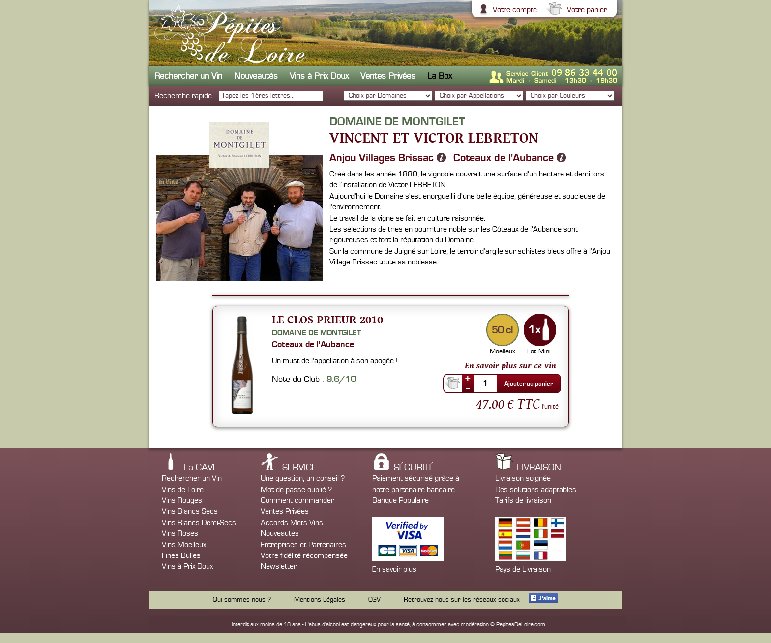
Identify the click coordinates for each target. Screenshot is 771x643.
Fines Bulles (181, 555)
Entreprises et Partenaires (303, 544)
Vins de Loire (183, 489)
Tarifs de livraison (523, 500)
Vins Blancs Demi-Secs (199, 522)
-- (468, 387)
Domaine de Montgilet (316, 332)
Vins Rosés (180, 533)
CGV (374, 600)
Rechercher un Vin (188, 76)
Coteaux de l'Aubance (503, 158)
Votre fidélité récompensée (304, 555)
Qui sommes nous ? (242, 600)
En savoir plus (394, 569)
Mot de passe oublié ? (296, 489)
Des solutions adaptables (535, 489)
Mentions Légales (319, 600)
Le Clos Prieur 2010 (327, 319)
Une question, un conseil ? (303, 478)
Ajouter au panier (528, 383)
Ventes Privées (387, 76)
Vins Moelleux (184, 544)
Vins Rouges (182, 500)
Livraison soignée (523, 478)
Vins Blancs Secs (190, 511)
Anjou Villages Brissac (381, 158)
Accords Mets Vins (292, 522)
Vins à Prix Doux (319, 76)
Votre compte (513, 10)
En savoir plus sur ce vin (510, 365)
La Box (439, 76)
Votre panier (585, 10)
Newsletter (279, 566)
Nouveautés (256, 76)
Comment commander (297, 500)
